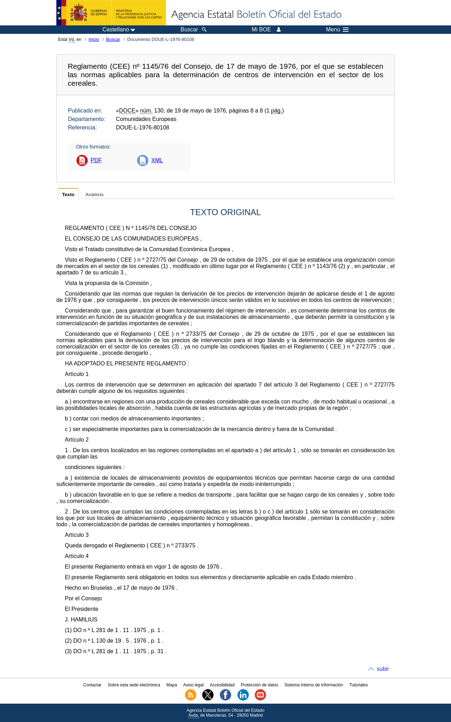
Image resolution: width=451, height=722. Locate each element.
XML (157, 160)
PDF (96, 160)
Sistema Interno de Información (313, 684)
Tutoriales (359, 684)
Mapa (171, 684)
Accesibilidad (222, 684)
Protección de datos (259, 684)
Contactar (92, 684)
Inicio (93, 39)
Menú (337, 29)
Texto (68, 194)
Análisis (94, 194)
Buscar (113, 39)
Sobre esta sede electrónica (134, 684)
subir (383, 669)
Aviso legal (193, 684)
